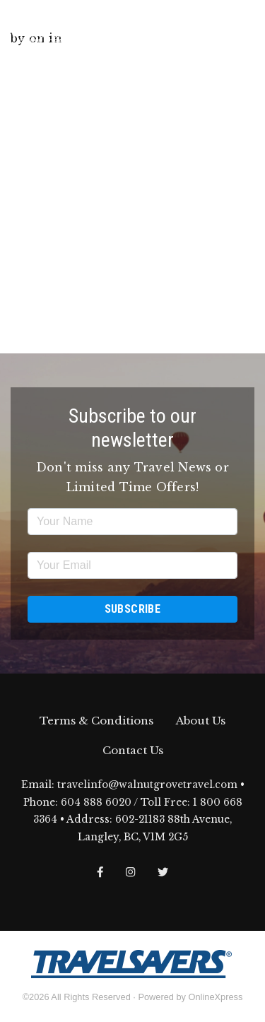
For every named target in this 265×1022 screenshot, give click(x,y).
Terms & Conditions (96, 720)
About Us (200, 720)
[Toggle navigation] (243, 28)
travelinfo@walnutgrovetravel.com (147, 785)
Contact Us (132, 750)
